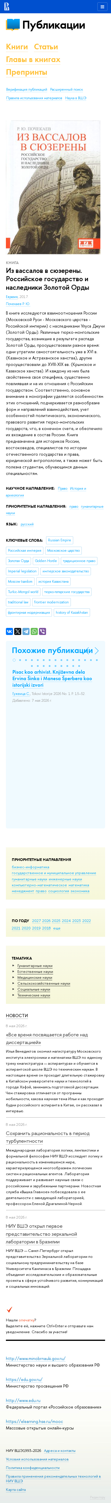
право (41, 890)
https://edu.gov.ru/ (24, 1379)
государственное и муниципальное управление (54, 872)
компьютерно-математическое (39, 885)
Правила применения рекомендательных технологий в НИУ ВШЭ (53, 1479)
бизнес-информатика (30, 866)
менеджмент (23, 890)
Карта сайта (16, 1489)
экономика (80, 890)
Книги (17, 46)
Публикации (53, 24)
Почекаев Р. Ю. (18, 304)
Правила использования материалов (34, 98)
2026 (46, 920)
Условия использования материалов (37, 1459)
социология (58, 890)
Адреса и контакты (60, 1450)
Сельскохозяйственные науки (43, 983)
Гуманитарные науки (35, 965)
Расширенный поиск (66, 89)
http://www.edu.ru (23, 1400)
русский (27, 524)
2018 (46, 928)
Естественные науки (35, 971)
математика (78, 885)
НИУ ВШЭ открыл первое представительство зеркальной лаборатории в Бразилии (41, 1233)
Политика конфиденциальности (33, 1467)
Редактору (97, 1497)
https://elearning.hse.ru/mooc (34, 1421)
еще (57, 928)
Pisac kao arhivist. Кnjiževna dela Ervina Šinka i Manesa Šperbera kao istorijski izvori (52, 678)
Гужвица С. (21, 693)
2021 (16, 928)
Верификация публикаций (26, 89)
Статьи (46, 46)
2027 (36, 920)
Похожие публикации (52, 650)
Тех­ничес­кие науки (33, 995)
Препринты (26, 72)
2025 (56, 920)
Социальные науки (33, 989)
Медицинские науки (34, 977)
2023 (76, 920)
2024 (66, 920)
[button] (14, 660)
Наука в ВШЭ (75, 98)
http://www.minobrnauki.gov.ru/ (36, 1358)
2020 (26, 928)
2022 (86, 920)
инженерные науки (65, 879)
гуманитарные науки (29, 879)
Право (63, 488)
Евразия (12, 296)
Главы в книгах (33, 59)
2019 (36, 928)
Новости (17, 1015)
